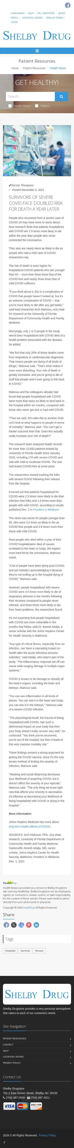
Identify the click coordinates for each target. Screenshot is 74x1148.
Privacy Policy (12, 1063)
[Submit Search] (61, 96)
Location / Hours (32, 18)
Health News (19, 106)
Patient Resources (34, 68)
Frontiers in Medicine (46, 509)
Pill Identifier (45, 13)
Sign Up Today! (55, 18)
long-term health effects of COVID (29, 826)
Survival (25, 950)
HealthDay (29, 907)
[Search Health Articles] (30, 96)
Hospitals (10, 950)
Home (15, 68)
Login (14, 22)
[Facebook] (4, 1142)
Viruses (39, 950)
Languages (17, 13)
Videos (42, 106)
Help (31, 13)
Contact (8, 1044)
